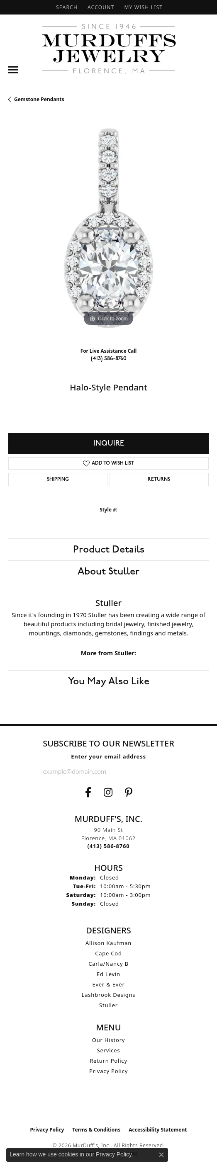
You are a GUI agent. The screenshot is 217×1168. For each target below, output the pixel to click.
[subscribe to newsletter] (167, 771)
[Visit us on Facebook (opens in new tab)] (88, 792)
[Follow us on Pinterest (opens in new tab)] (129, 792)
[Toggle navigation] (13, 70)
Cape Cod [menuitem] (108, 953)
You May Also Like (108, 681)
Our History (108, 1040)
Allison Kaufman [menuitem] (108, 943)
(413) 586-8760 (109, 358)
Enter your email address (108, 756)
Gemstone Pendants (39, 99)
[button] (66, 7)
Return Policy (108, 1060)
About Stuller (108, 571)
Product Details (108, 549)
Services (108, 1050)
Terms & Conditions (96, 1129)
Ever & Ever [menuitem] (108, 984)
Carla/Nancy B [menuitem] (108, 963)
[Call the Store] (109, 846)
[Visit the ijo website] (108, 1105)
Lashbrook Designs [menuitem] (109, 994)
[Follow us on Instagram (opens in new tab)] (108, 792)
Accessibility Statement (158, 1129)
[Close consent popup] (161, 1154)
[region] (108, 228)
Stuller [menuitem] (108, 1005)
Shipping (58, 479)
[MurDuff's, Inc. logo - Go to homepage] (108, 49)
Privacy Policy (108, 1071)
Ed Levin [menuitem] (108, 974)
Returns (159, 479)
